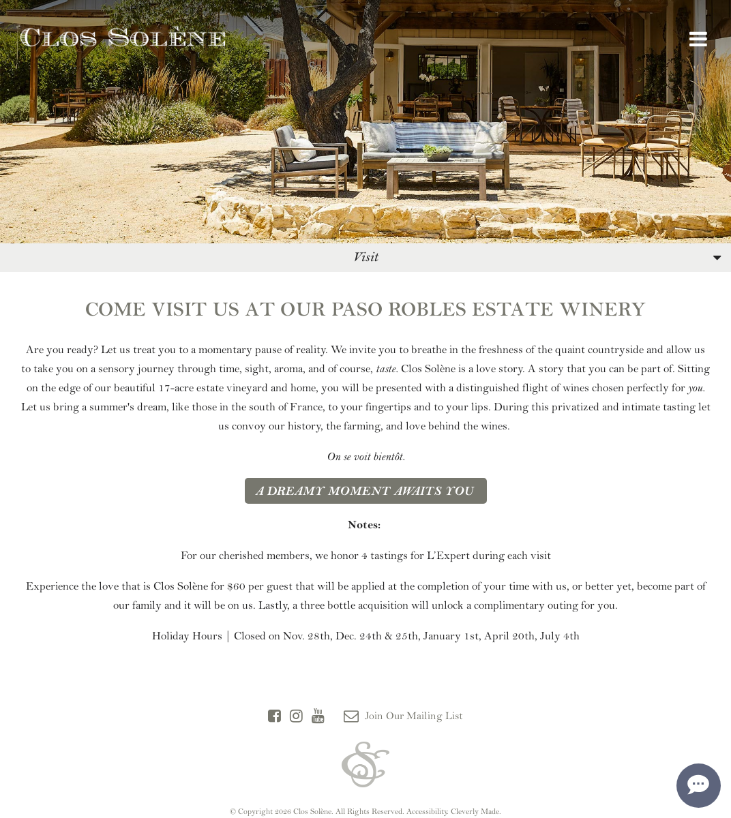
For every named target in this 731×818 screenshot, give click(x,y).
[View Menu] (698, 39)
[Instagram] (296, 716)
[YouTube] (318, 716)
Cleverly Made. (476, 811)
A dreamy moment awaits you (366, 490)
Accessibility (426, 811)
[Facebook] (274, 716)
